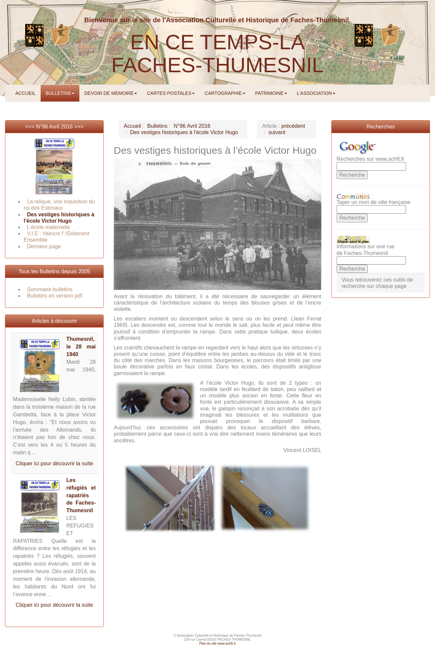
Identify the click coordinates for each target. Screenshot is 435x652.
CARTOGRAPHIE (225, 93)
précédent (293, 126)
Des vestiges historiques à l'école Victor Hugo (184, 132)
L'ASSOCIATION (316, 93)
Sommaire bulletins (49, 289)
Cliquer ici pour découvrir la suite (54, 463)
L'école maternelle (48, 227)
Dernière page (44, 246)
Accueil (132, 126)
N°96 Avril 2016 (54, 126)
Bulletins (157, 126)
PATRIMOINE (271, 93)
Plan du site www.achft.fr (217, 643)
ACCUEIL (25, 93)
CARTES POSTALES (171, 93)
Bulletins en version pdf (54, 296)
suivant (276, 132)
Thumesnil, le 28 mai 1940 (81, 346)
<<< (30, 126)
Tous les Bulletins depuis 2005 (54, 271)
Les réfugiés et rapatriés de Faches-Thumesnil (81, 495)
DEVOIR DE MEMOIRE (110, 93)
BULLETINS (60, 93)
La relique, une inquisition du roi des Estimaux (59, 205)
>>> (79, 126)
